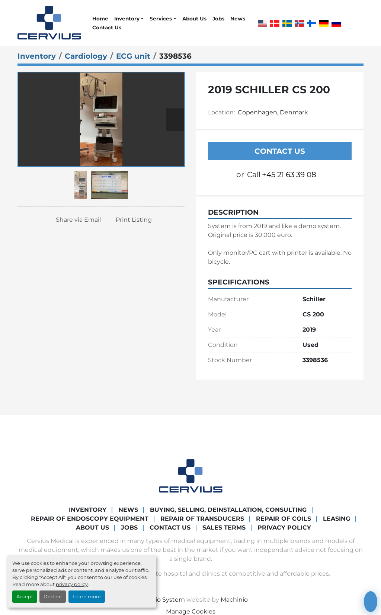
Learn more (87, 596)
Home (100, 19)
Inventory (127, 19)
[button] (129, 18)
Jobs (218, 19)
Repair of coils (283, 518)
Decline (53, 596)
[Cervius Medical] (190, 475)
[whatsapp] (353, 23)
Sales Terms (224, 527)
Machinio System (159, 599)
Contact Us (106, 27)
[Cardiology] (86, 56)
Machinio (234, 599)
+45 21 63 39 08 (289, 174)
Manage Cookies (190, 611)
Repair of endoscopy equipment (89, 518)
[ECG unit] (133, 56)
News (237, 19)
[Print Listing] (131, 220)
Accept (24, 596)
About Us (194, 19)
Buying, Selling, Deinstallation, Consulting (228, 509)
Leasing (336, 518)
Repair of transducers (202, 518)
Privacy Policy (284, 527)
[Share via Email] (76, 220)
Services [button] (161, 19)
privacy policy (72, 584)
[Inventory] (36, 56)
